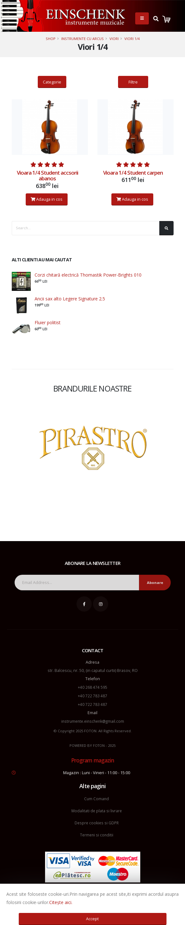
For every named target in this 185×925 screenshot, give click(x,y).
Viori (114, 38)
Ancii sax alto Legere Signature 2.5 (70, 299)
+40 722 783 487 (92, 695)
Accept (92, 919)
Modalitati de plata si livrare (96, 809)
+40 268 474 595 (92, 687)
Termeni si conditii (96, 832)
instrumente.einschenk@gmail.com (92, 720)
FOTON (99, 744)
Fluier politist (48, 322)
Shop (51, 38)
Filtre (133, 82)
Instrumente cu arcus (82, 38)
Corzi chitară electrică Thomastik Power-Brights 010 (88, 275)
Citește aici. (60, 902)
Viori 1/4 (132, 38)
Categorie (52, 82)
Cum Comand (96, 797)
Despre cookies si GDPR (96, 820)
